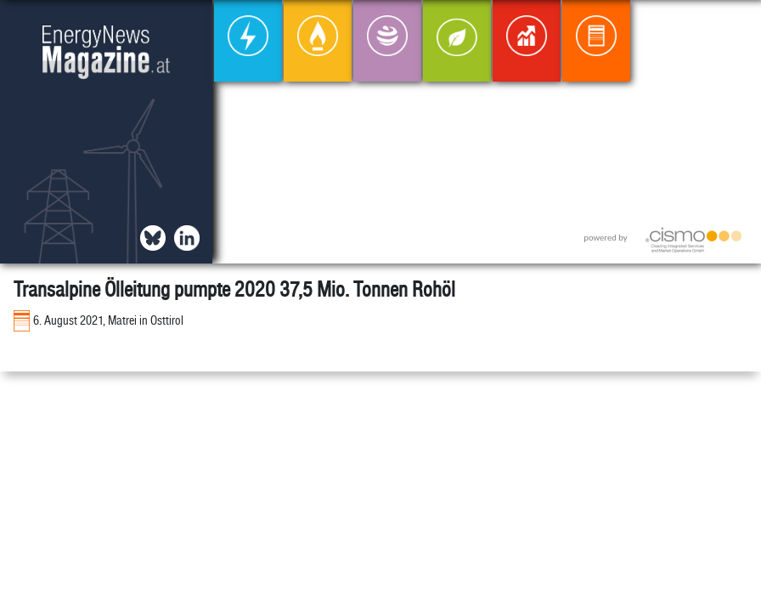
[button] (734, 26)
